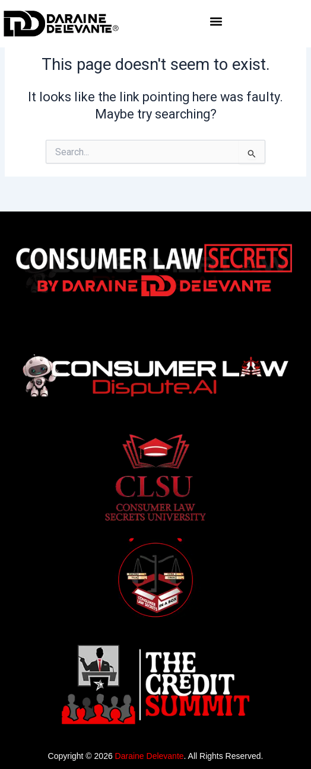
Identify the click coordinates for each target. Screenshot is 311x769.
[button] (216, 21)
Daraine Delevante (149, 756)
